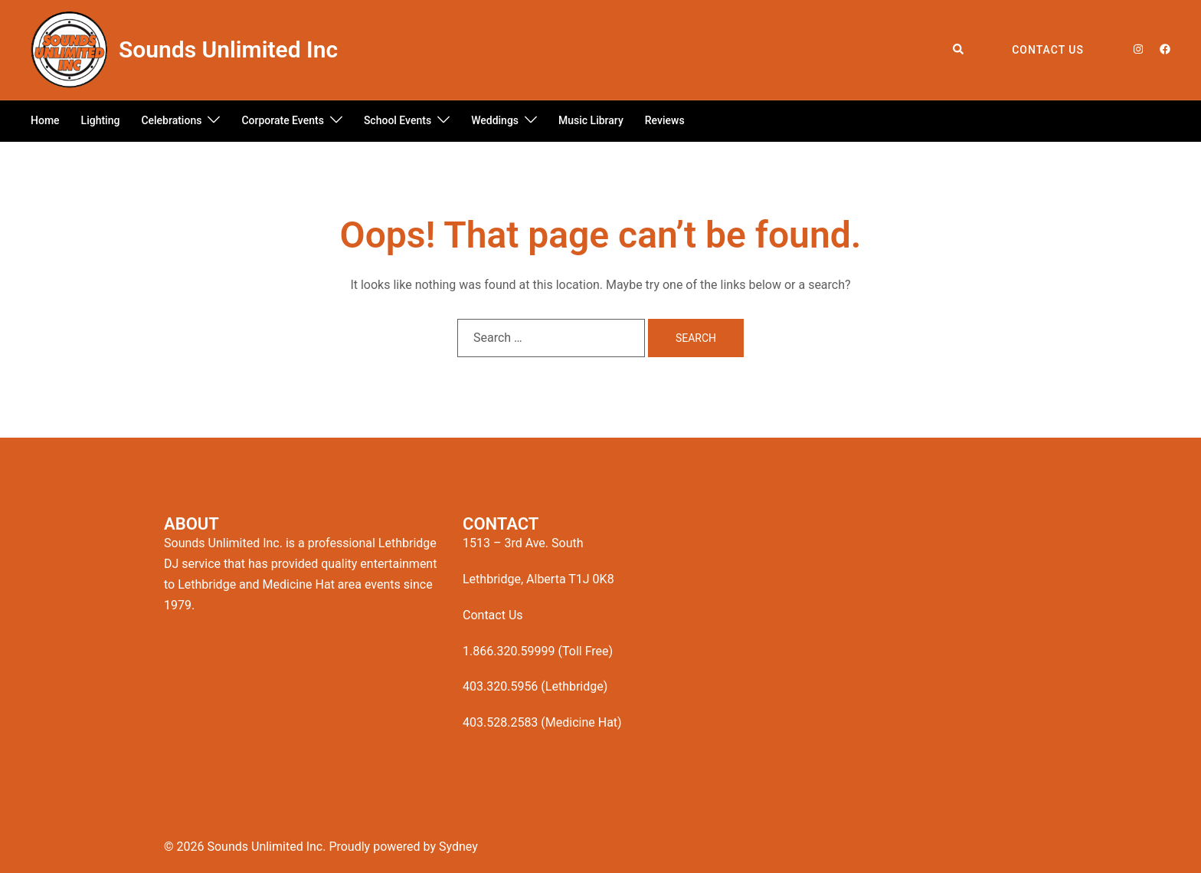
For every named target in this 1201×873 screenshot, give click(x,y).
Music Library (590, 120)
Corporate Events (282, 120)
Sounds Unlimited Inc (228, 49)
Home (45, 120)
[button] (959, 50)
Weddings (495, 120)
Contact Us (1048, 50)
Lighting (100, 120)
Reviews (665, 120)
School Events (397, 120)
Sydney (458, 846)
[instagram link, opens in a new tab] (1137, 49)
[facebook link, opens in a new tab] (1164, 49)
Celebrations (171, 120)
